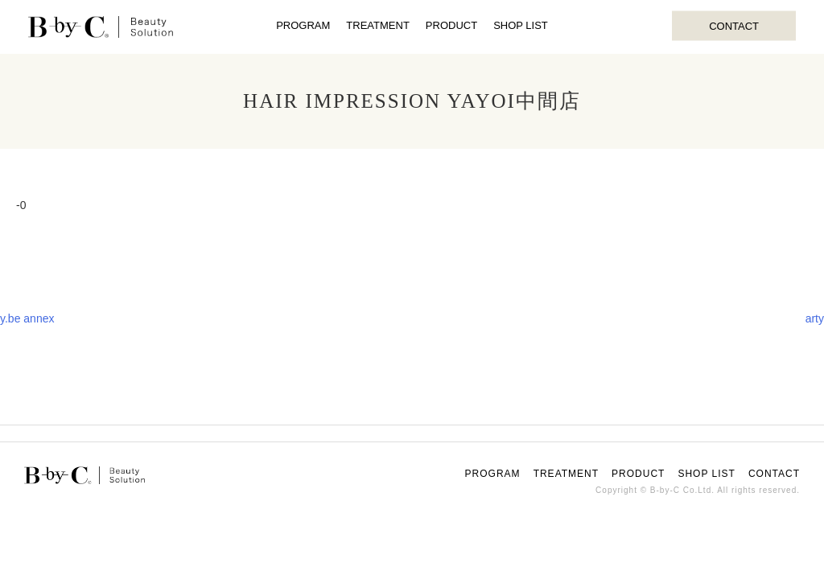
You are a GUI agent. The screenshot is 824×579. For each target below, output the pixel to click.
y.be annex (27, 318)
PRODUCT (451, 25)
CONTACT (734, 25)
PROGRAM (303, 25)
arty (814, 318)
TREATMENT (377, 25)
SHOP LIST (520, 25)
